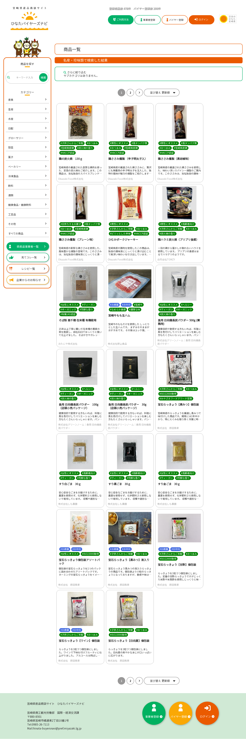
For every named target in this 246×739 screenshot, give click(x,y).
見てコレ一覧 (27, 257)
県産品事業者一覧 (27, 246)
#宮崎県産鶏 (67, 148)
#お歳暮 (114, 304)
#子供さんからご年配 (71, 143)
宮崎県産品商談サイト (55, 704)
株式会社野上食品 (117, 343)
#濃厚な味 (134, 309)
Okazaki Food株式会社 (70, 178)
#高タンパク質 (139, 143)
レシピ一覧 (27, 269)
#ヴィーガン (88, 304)
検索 (43, 77)
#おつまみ (92, 143)
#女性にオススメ (69, 304)
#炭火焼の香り (85, 148)
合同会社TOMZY (166, 259)
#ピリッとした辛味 (120, 233)
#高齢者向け (187, 224)
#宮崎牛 (138, 304)
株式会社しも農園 (67, 504)
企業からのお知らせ (27, 280)
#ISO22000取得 (168, 393)
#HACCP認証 (67, 152)
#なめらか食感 (118, 309)
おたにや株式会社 (67, 343)
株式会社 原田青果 (168, 428)
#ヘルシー (186, 304)
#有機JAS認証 (68, 314)
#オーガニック (68, 309)
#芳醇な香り (86, 309)
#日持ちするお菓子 (70, 224)
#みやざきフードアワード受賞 (176, 398)
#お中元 (126, 304)
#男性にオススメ (119, 143)
